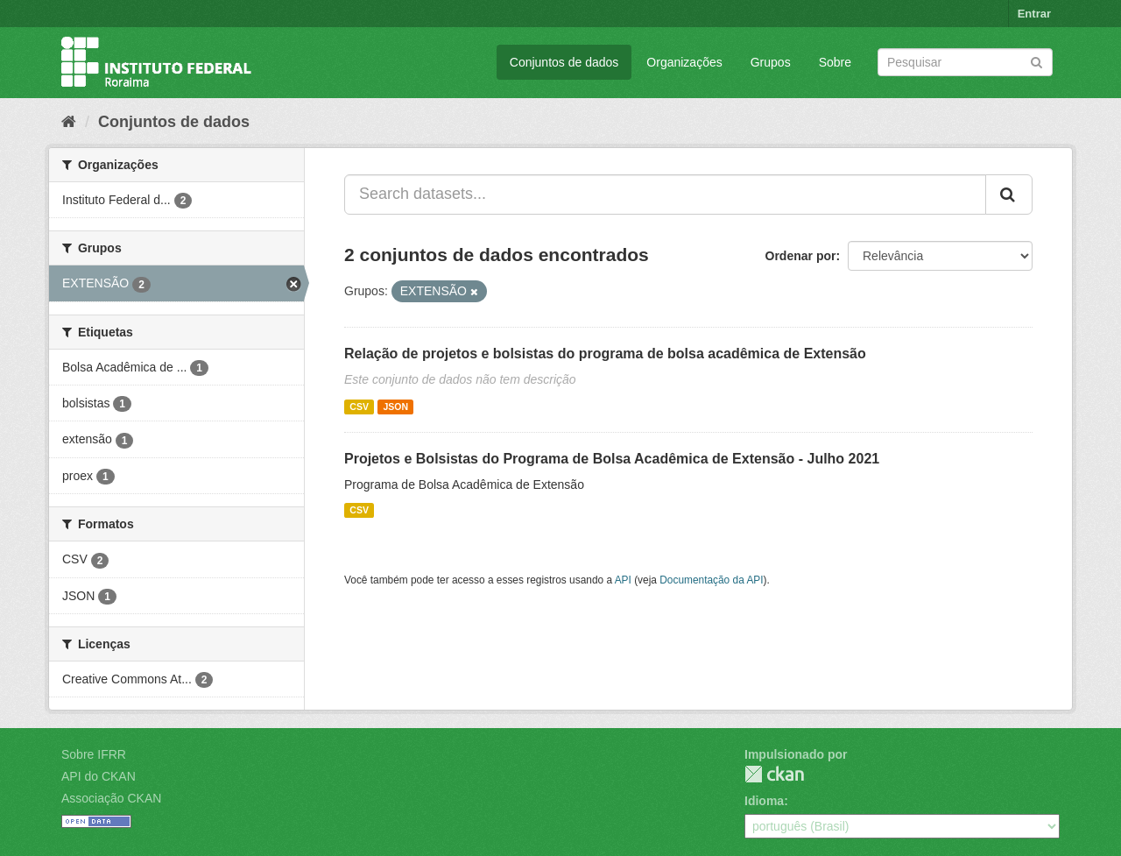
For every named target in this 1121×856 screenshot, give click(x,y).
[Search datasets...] (665, 194)
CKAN (774, 774)
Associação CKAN (111, 798)
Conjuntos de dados (564, 62)
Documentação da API (711, 580)
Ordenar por (800, 256)
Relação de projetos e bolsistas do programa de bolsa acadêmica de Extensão (605, 353)
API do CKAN (98, 776)
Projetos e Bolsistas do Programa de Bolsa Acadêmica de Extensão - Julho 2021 (611, 458)
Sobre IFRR (93, 754)
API (623, 580)
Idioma (764, 801)
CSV (359, 406)
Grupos (771, 62)
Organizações (684, 62)
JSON (395, 406)
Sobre (835, 62)
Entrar (1034, 13)
